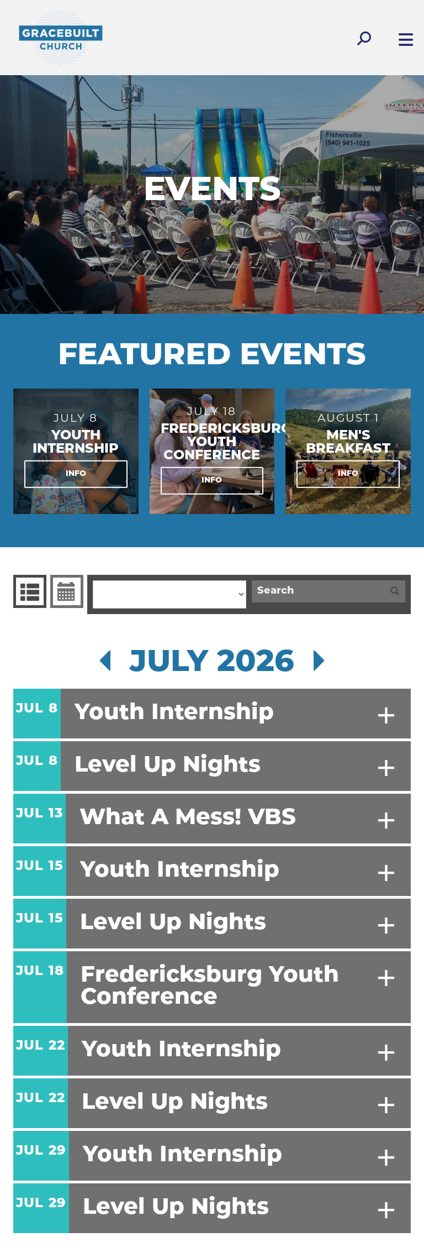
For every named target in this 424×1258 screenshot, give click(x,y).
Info (76, 474)
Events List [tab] (28, 591)
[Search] (318, 591)
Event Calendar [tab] (65, 591)
